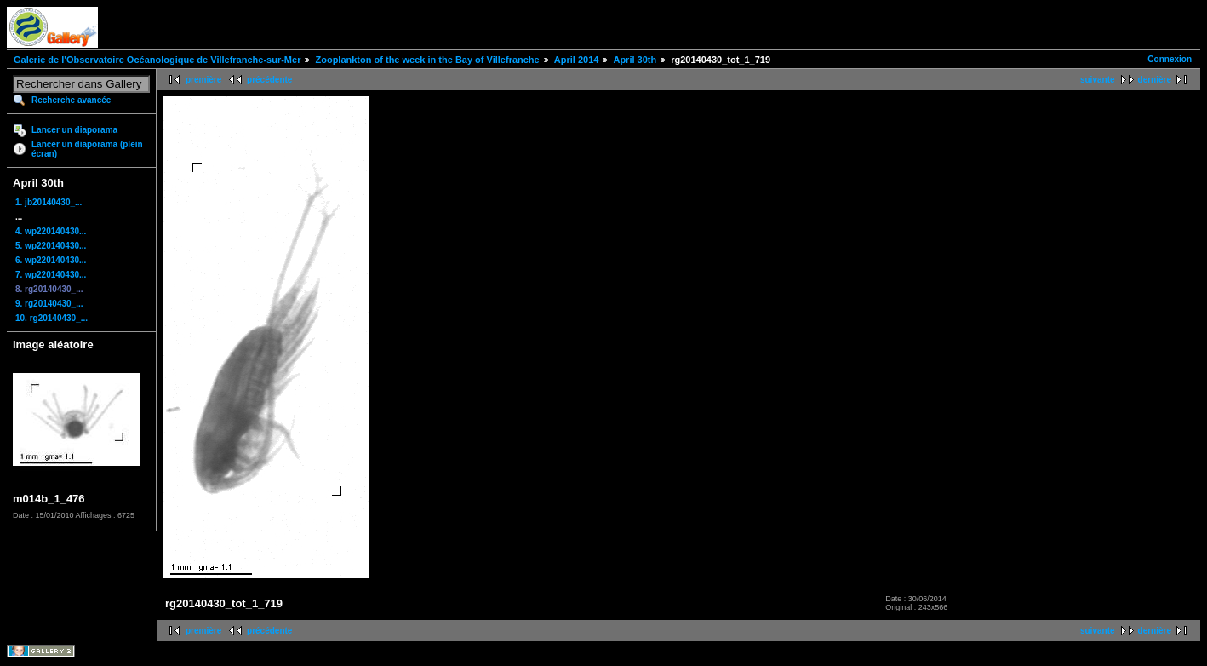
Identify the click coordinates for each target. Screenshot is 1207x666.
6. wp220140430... (50, 260)
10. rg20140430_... (51, 318)
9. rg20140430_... (49, 303)
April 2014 (576, 60)
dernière (1154, 79)
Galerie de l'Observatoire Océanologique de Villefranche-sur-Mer (157, 60)
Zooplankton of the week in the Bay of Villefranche (427, 60)
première (203, 79)
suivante (1097, 79)
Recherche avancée (71, 100)
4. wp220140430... (50, 231)
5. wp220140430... (50, 245)
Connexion (1169, 59)
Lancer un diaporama (74, 130)
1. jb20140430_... (48, 202)
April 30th (634, 60)
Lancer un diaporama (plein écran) (87, 149)
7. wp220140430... (50, 274)
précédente (269, 79)
